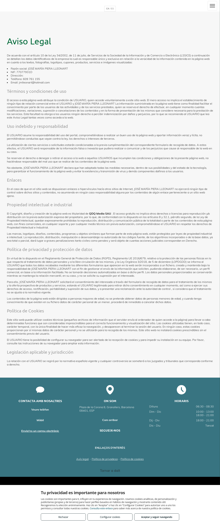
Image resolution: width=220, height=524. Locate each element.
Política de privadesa (105, 459)
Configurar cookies (110, 517)
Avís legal (82, 459)
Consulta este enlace (101, 508)
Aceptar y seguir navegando (156, 517)
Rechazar (63, 517)
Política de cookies (132, 459)
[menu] (212, 5)
